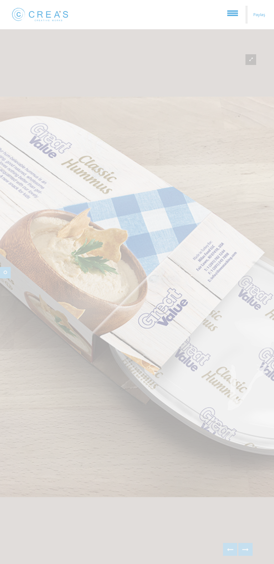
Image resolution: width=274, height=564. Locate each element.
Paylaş (259, 14)
